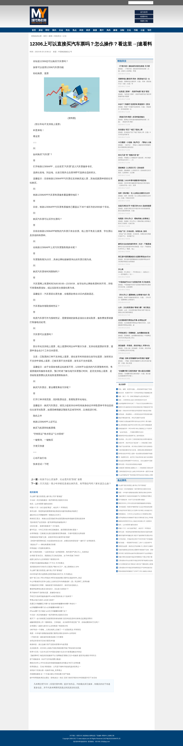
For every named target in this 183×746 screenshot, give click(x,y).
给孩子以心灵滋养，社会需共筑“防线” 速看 (61, 479)
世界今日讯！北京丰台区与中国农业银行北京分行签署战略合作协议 (56, 652)
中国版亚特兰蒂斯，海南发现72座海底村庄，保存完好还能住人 (54, 585)
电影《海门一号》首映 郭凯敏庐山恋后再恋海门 (134, 396)
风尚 (109, 30)
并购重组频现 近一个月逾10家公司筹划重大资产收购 (50, 674)
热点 (75, 30)
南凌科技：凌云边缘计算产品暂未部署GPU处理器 (49, 644)
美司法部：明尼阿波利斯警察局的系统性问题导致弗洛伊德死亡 (54, 511)
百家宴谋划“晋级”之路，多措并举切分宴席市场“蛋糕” (50, 537)
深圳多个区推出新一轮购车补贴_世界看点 (46, 670)
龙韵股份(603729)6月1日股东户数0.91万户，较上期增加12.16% (54, 567)
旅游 (95, 30)
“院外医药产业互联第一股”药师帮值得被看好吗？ (48, 522)
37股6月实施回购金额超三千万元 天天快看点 (47, 563)
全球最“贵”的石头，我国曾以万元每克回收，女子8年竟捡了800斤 (55, 556)
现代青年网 (39, 16)
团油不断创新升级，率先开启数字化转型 (131, 418)
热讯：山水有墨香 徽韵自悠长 (41, 504)
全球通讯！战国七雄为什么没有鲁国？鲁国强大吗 (49, 626)
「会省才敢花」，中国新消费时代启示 (130, 432)
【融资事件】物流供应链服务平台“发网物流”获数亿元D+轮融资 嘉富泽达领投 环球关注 (63, 655)
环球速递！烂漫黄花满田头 (40, 548)
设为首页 (144, 12)
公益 (142, 30)
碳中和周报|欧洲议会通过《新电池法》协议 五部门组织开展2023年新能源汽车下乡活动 (63, 678)
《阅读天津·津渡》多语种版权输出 (131, 117)
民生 (68, 30)
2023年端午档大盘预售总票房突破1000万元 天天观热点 (51, 574)
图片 (102, 30)
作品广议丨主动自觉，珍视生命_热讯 (132, 231)
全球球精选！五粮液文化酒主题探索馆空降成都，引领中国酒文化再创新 (57, 533)
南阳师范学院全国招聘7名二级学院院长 (131, 436)
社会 (61, 30)
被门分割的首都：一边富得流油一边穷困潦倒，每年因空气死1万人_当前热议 (59, 552)
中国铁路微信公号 (65, 52)
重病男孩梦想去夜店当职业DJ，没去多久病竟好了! (49, 589)
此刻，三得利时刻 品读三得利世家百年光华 (132, 400)
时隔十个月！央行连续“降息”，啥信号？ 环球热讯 (49, 507)
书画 (136, 30)
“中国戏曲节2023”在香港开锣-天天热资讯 (134, 282)
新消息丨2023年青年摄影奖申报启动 (132, 180)
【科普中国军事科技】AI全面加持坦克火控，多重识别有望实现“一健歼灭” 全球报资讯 (62, 541)
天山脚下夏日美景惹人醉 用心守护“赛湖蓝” (46, 496)
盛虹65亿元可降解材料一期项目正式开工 (45, 515)
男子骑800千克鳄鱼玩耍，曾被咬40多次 (45, 593)
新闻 (50, 36)
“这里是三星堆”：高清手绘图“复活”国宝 (133, 91)
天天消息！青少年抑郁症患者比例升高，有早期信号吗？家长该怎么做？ (75, 483)
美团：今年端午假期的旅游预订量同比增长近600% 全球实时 (53, 633)
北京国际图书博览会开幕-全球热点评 (132, 320)
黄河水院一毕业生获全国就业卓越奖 (130, 464)
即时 (47, 30)
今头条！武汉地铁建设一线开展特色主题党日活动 (49, 500)
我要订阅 (144, 21)
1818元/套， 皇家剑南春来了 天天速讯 (44, 526)
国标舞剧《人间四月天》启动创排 (131, 168)
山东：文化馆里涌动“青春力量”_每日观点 (134, 307)
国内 (54, 30)
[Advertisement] (72, 710)
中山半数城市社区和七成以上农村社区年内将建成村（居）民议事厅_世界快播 (60, 581)
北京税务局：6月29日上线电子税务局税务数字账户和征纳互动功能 (55, 648)
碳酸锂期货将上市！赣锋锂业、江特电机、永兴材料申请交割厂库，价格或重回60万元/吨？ (65, 622)
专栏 (149, 30)
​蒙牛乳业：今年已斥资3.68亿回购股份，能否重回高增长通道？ (54, 530)
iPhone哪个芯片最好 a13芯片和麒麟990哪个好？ (48, 611)
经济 (88, 30)
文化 (129, 30)
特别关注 (57, 36)
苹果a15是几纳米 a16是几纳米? (42, 600)
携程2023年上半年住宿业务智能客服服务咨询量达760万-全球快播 (55, 663)
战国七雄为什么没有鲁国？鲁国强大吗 (44, 559)
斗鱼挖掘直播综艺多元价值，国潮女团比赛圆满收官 (135, 450)
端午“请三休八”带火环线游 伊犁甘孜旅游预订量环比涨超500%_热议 (56, 578)
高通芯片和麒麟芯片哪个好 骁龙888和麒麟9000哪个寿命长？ (53, 604)
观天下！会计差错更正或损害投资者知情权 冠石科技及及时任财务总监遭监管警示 (61, 618)
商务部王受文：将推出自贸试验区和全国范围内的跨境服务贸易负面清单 (57, 519)
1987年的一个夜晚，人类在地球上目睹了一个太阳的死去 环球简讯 (55, 630)
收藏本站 (144, 16)
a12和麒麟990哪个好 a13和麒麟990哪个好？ (47, 607)
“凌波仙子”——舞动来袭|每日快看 (43, 544)
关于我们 (72, 736)
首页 (34, 30)
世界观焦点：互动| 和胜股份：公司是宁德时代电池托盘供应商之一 (55, 667)
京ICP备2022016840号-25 (111, 738)
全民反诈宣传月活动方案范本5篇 (42, 641)
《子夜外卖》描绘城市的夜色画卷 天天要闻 (46, 637)
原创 (41, 30)
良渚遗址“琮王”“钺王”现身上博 (130, 130)
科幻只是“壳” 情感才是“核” (128, 155)
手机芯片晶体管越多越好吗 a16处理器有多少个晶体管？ (51, 596)
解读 (115, 30)
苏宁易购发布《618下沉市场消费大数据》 (46, 659)
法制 (122, 30)
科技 (81, 30)
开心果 (120, 269)
